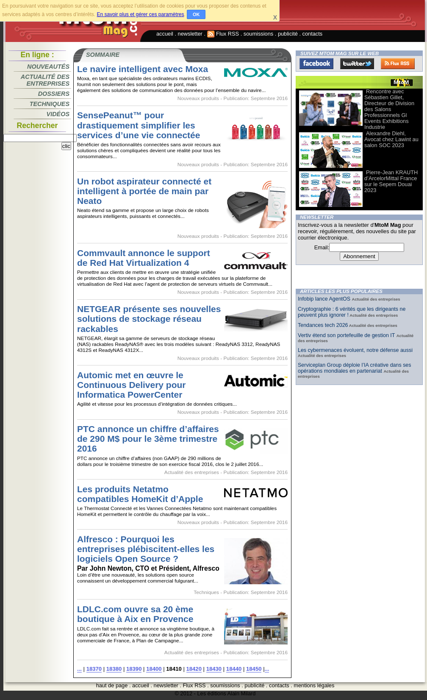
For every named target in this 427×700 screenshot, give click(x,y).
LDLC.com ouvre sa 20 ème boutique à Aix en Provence (135, 614)
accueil (164, 34)
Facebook (316, 63)
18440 (233, 669)
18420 (194, 669)
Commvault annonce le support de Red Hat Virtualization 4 (143, 258)
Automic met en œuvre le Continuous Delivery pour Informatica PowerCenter (131, 384)
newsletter (190, 34)
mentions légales (314, 685)
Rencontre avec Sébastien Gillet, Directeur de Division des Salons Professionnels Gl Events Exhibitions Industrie (389, 109)
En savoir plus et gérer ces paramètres (140, 14)
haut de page (112, 685)
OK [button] (196, 14)
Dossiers (53, 93)
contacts (312, 34)
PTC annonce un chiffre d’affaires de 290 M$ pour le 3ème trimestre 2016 (148, 438)
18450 (253, 669)
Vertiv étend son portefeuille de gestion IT (347, 335)
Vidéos (58, 114)
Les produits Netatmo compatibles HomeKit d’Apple (140, 494)
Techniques (49, 103)
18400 (153, 669)
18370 (94, 669)
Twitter (357, 63)
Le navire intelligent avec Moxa (142, 69)
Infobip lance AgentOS (325, 299)
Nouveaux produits (198, 98)
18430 (214, 669)
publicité (288, 34)
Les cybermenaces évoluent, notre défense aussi (355, 350)
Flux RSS (223, 34)
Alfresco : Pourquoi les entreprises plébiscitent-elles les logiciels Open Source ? (145, 548)
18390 (133, 669)
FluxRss (398, 63)
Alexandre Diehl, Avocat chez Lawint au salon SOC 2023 (391, 139)
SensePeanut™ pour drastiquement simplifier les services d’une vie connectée (138, 124)
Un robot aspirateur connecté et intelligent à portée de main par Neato (144, 191)
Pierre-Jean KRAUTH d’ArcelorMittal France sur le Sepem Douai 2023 (391, 181)
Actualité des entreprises (45, 80)
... (79, 669)
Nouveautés (48, 66)
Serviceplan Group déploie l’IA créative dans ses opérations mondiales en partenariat (354, 368)
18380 (114, 669)
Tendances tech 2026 (323, 325)
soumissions (258, 34)
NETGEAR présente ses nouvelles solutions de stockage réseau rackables (149, 318)
